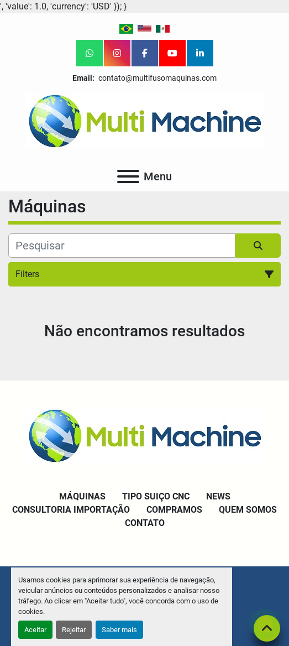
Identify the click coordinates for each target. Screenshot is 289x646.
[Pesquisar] (121, 245)
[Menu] (128, 176)
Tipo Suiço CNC (156, 496)
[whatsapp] (89, 53)
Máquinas (82, 496)
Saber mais (119, 630)
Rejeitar (74, 630)
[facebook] (145, 53)
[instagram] (117, 53)
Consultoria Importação (71, 509)
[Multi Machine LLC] (144, 434)
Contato (145, 523)
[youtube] (172, 53)
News (218, 496)
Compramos (174, 509)
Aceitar (35, 630)
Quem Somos (248, 509)
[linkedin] (200, 53)
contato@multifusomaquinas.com (157, 78)
